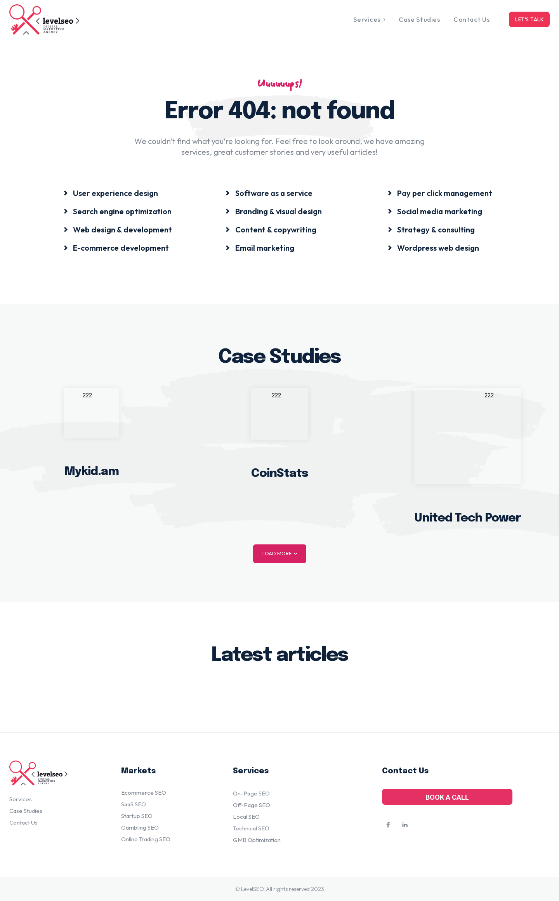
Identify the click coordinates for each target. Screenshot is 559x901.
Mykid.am (91, 472)
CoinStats (279, 473)
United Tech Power (467, 518)
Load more (279, 553)
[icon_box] (110, 193)
